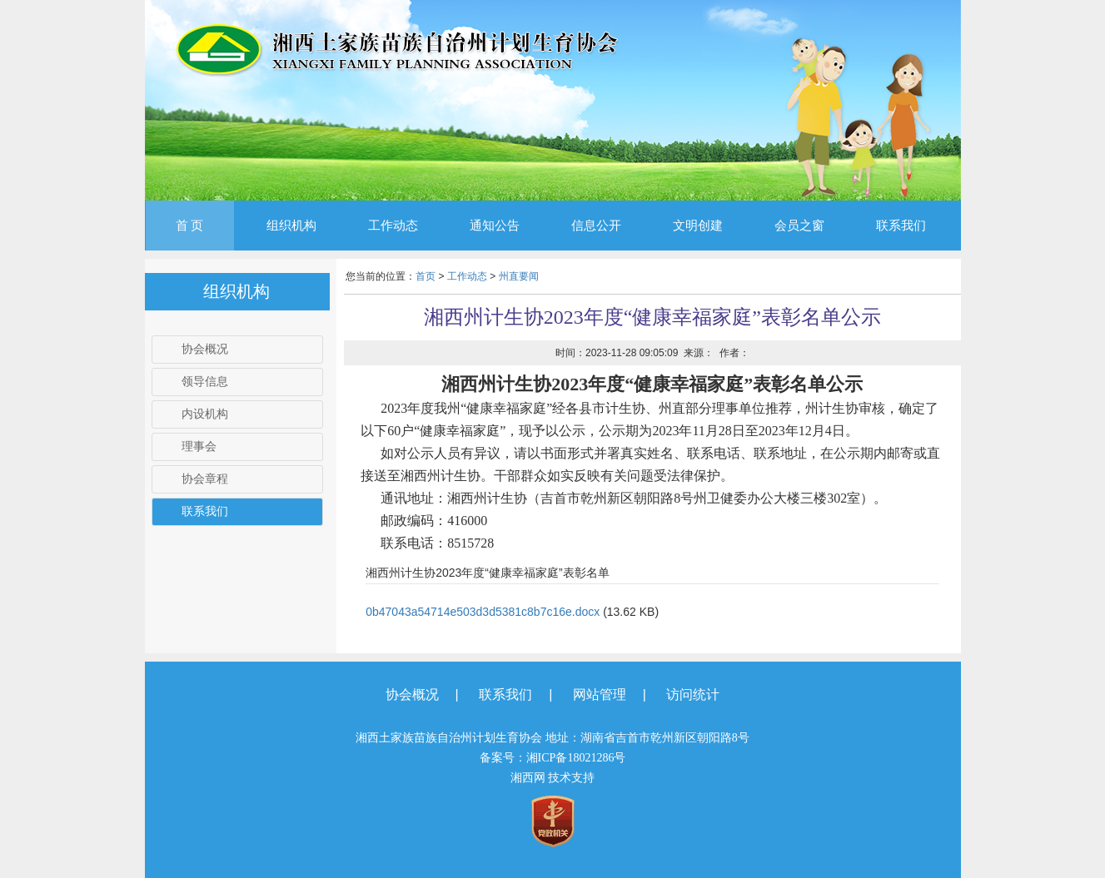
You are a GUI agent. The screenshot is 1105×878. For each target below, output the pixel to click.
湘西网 (527, 777)
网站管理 (599, 694)
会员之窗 (799, 225)
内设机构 (205, 414)
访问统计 (692, 694)
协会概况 (205, 349)
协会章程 (205, 479)
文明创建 (698, 225)
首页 (426, 276)
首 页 (190, 225)
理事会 (199, 446)
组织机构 (291, 225)
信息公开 (596, 225)
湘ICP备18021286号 (576, 758)
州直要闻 (519, 276)
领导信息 (205, 381)
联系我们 (901, 225)
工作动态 (393, 225)
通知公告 (495, 225)
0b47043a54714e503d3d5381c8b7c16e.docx (483, 611)
